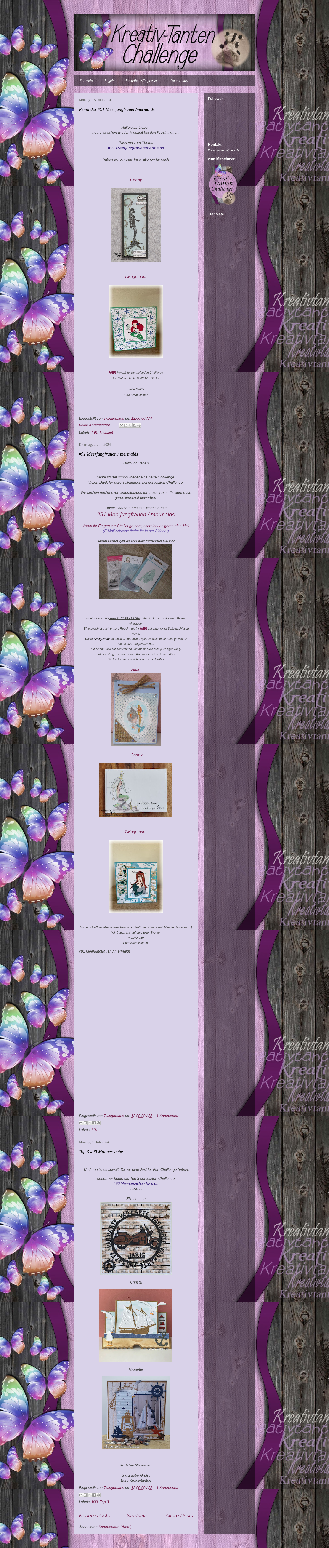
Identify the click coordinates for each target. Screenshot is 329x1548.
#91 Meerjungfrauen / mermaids (108, 453)
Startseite (86, 81)
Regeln (109, 81)
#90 (95, 1502)
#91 (95, 432)
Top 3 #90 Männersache (101, 1151)
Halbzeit (106, 432)
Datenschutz (179, 81)
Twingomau (137, 276)
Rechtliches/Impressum (142, 81)
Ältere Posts (179, 1516)
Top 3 (104, 1502)
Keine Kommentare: (95, 425)
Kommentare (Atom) (114, 1527)
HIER (112, 372)
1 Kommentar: (168, 1116)
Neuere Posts (94, 1516)
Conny (136, 180)
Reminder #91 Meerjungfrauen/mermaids (117, 109)
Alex (136, 669)
